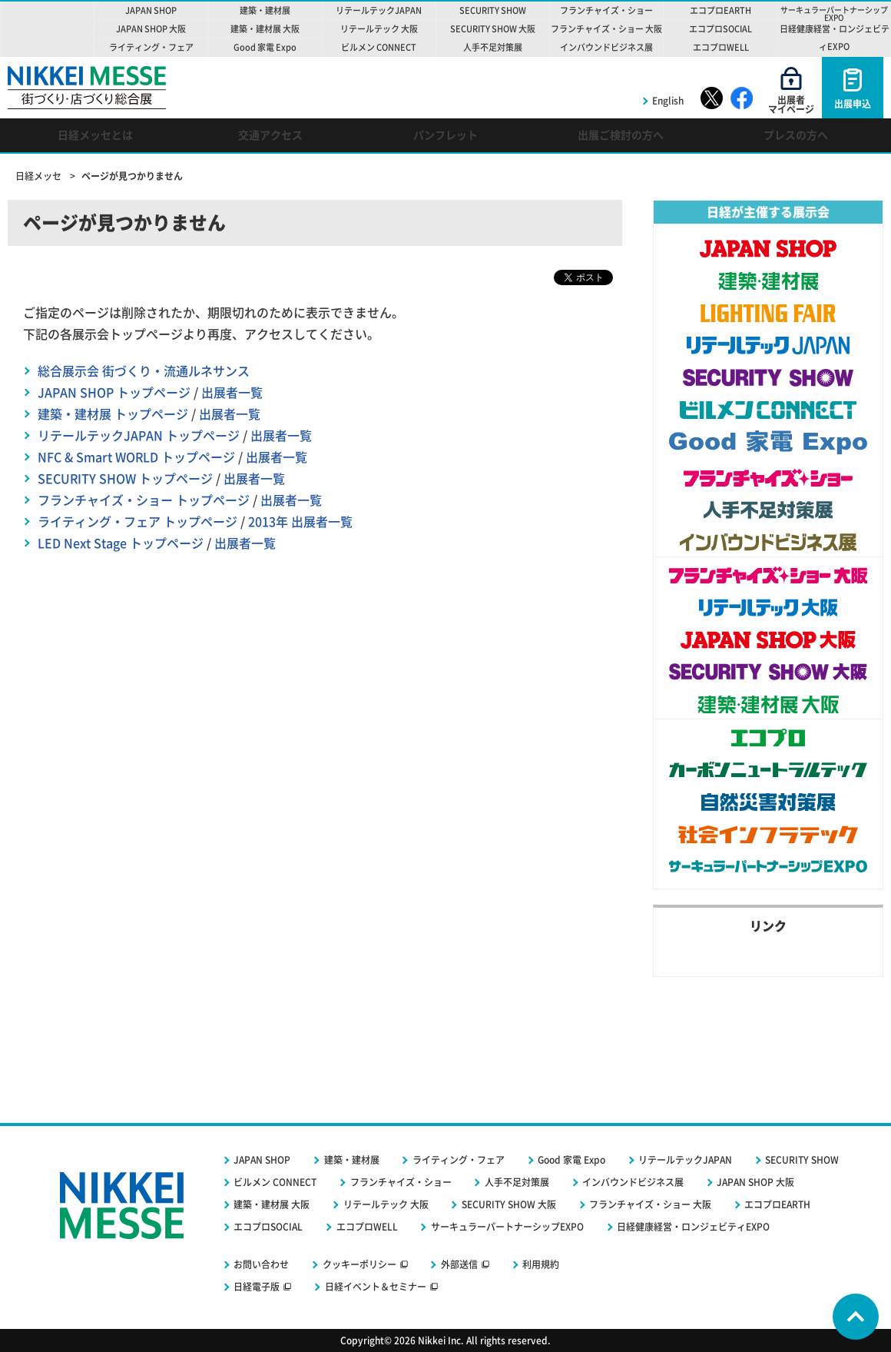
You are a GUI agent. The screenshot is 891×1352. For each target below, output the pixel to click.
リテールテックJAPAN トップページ (139, 436)
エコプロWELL (367, 1226)
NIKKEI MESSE (48, 29)
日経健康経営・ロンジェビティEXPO (693, 1226)
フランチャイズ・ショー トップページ (144, 500)
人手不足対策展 (517, 1182)
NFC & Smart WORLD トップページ (136, 457)
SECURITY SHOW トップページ (125, 479)
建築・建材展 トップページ (113, 414)
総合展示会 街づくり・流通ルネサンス (144, 371)
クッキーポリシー (359, 1264)
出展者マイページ (791, 104)
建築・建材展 (351, 1159)
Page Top (856, 1317)
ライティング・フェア (458, 1159)
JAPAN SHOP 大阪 (755, 1182)
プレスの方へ (795, 135)
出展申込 (852, 103)
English (668, 100)
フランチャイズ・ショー (401, 1182)
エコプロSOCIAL (268, 1226)
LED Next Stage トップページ (121, 543)
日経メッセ (39, 176)
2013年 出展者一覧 (300, 522)
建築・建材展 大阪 (272, 1204)
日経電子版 (257, 1286)
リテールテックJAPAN (685, 1159)
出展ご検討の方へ (621, 135)
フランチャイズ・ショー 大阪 (650, 1204)
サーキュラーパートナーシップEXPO (507, 1226)
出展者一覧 (232, 393)
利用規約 (540, 1264)
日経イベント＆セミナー (375, 1286)
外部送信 (459, 1264)
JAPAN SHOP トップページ (114, 393)
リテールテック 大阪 (386, 1204)
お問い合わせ (261, 1264)
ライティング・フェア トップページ (137, 522)
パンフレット (445, 135)
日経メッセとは (95, 135)
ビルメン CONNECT (275, 1182)
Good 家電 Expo (571, 1159)
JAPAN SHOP (262, 1159)
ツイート (588, 276)
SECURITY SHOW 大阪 (509, 1204)
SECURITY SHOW (802, 1159)
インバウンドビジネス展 (633, 1182)
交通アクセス (270, 135)
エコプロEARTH (777, 1204)
